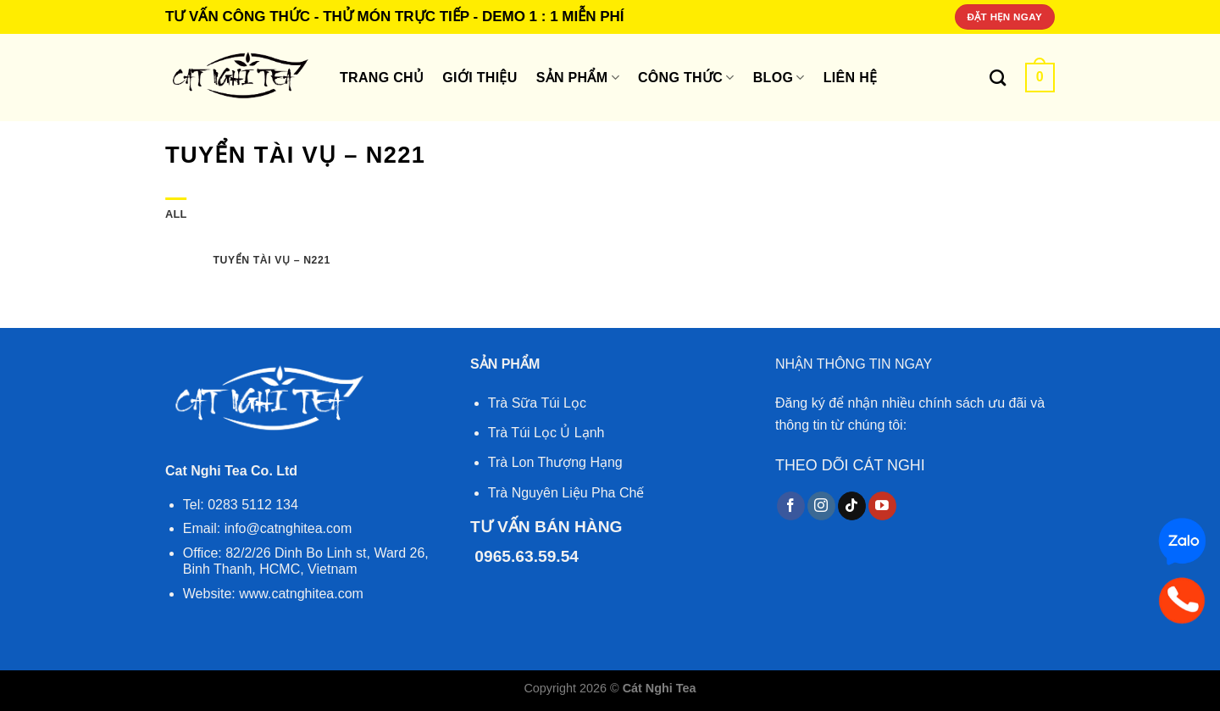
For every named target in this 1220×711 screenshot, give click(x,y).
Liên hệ (851, 77)
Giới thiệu (479, 77)
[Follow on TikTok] (852, 506)
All (176, 214)
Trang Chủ (382, 77)
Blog (779, 77)
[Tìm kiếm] (998, 77)
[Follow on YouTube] (882, 506)
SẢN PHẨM (577, 77)
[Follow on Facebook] (791, 506)
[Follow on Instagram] (821, 506)
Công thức (686, 77)
